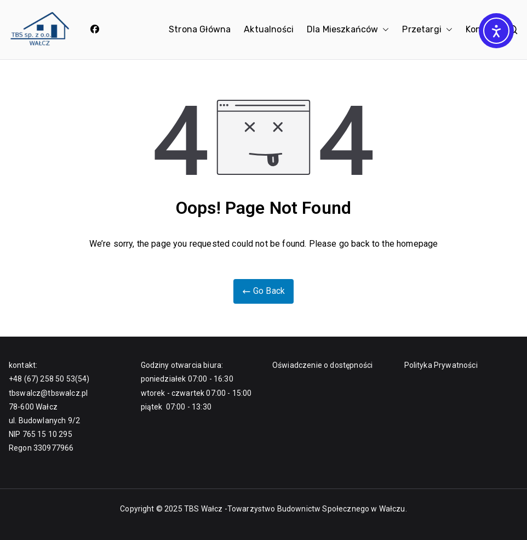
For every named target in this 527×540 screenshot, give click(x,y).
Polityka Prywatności (441, 365)
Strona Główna (200, 29)
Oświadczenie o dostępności (322, 365)
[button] (383, 30)
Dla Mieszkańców (348, 30)
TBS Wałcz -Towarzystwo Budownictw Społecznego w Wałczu (294, 508)
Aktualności (269, 29)
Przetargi (427, 30)
